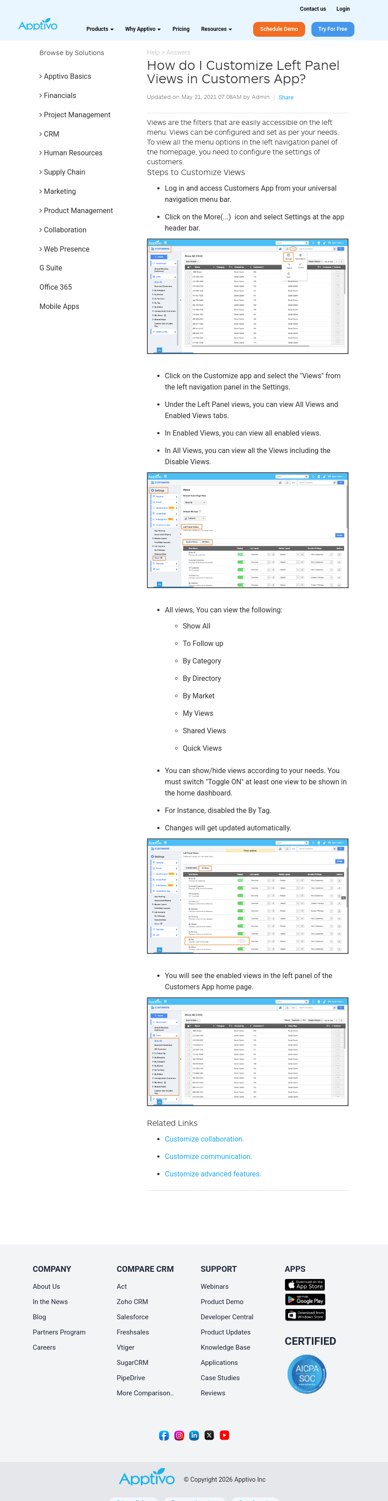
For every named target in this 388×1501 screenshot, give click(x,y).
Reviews (213, 1393)
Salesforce (133, 1317)
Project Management (75, 115)
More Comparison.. (145, 1393)
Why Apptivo (143, 29)
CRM (49, 134)
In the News (50, 1302)
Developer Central (227, 1317)
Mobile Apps (59, 306)
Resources (216, 29)
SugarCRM (133, 1363)
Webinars (214, 1287)
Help (153, 52)
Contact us (313, 9)
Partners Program (59, 1332)
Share (286, 97)
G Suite (50, 268)
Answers (178, 52)
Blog (39, 1317)
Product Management (76, 210)
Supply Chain (62, 172)
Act (122, 1287)
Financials (57, 95)
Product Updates (226, 1332)
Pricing (181, 29)
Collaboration (62, 230)
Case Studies (220, 1378)
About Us (46, 1287)
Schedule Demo (279, 29)
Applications (219, 1363)
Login (343, 9)
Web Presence (64, 249)
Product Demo (222, 1302)
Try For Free (333, 29)
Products (100, 29)
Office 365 (55, 287)
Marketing (57, 191)
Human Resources (71, 153)
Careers (44, 1347)
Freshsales (133, 1332)
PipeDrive (131, 1378)
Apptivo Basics (65, 76)
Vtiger (126, 1347)
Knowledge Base (225, 1347)
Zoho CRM (132, 1302)
